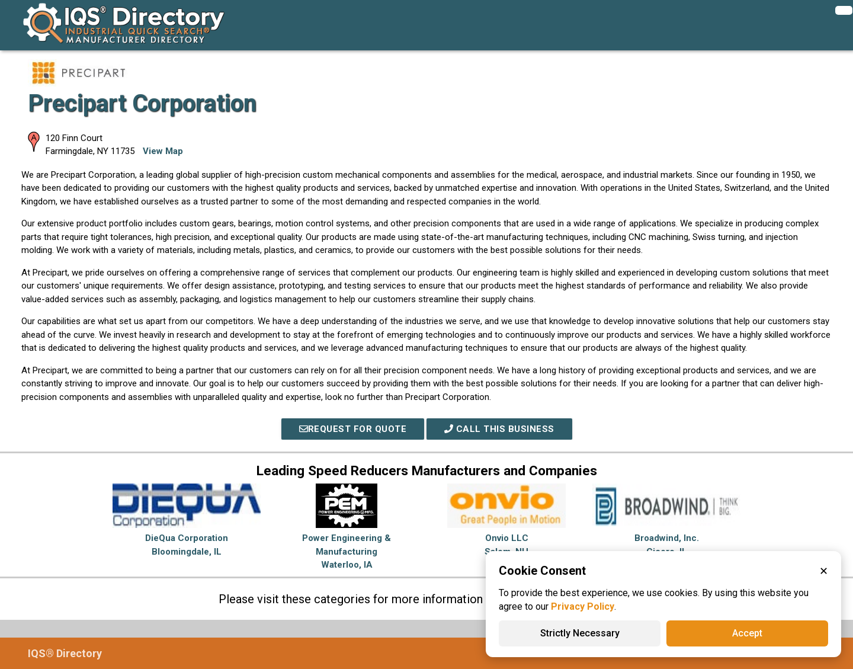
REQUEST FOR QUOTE (353, 429)
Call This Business (499, 429)
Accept (747, 633)
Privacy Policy (582, 606)
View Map (163, 151)
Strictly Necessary (580, 633)
